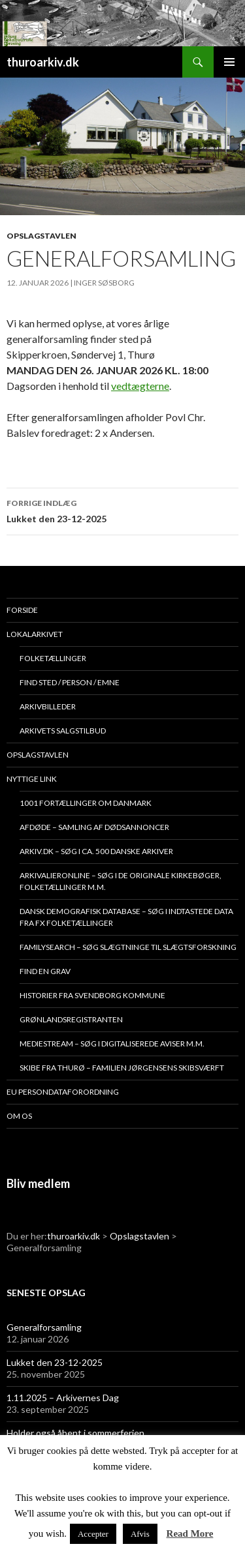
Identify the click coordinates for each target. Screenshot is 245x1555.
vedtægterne (140, 385)
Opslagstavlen (41, 236)
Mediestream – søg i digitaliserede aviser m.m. (112, 1043)
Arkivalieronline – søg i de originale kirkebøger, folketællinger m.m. (120, 881)
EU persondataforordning (63, 1092)
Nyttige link (32, 779)
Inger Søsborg (104, 283)
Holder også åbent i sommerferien (75, 1432)
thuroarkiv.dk (43, 62)
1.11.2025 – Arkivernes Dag (63, 1397)
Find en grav (45, 971)
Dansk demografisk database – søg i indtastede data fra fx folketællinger (126, 917)
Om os (19, 1116)
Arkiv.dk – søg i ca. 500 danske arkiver (96, 851)
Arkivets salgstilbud (63, 730)
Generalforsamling (44, 1327)
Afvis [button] (140, 1534)
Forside (22, 610)
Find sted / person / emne (70, 682)
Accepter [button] (93, 1534)
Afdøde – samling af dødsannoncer (94, 827)
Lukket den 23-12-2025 (122, 510)
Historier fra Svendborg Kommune (92, 995)
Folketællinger (53, 658)
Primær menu (229, 62)
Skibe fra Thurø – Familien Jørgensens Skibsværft (122, 1068)
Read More (190, 1533)
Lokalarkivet (35, 634)
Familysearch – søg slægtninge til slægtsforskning (128, 947)
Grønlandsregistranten (71, 1019)
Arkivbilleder (48, 706)
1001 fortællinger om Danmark (86, 803)
